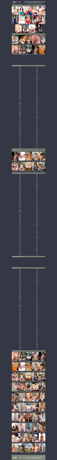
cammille (37, 77)
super (37, 240)
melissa (20, 114)
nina (20, 226)
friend (20, 91)
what (37, 142)
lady (37, 214)
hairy (37, 98)
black (37, 74)
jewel (20, 104)
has (36, 99)
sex (20, 126)
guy (20, 98)
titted (20, 139)
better (20, 73)
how (37, 101)
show (20, 128)
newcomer (37, 225)
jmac (37, 104)
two (36, 140)
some (20, 129)
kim (36, 213)
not (36, 226)
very (20, 141)
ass (36, 176)
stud (37, 239)
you (36, 253)
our (36, 228)
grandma (20, 204)
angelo (20, 176)
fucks (37, 201)
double (20, 88)
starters (20, 239)
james (37, 103)
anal (20, 175)
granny (37, 204)
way (20, 142)
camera (20, 77)
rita (36, 124)
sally (20, 125)
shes (37, 127)
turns (20, 140)
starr (37, 238)
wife (20, 251)
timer (37, 138)
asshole (37, 177)
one (20, 228)
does (37, 87)
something (36, 129)
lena (20, 216)
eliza (37, 88)
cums (20, 191)
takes (20, 241)
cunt (37, 191)
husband (37, 102)
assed (20, 177)
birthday (20, 74)
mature (20, 113)
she (20, 127)
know (20, 214)
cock (37, 187)
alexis (37, 66)
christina (37, 78)
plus (37, 229)
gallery (20, 202)
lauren (20, 215)
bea (20, 72)
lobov (37, 216)
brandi (20, 76)
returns (20, 124)
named (37, 116)
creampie (37, 189)
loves (20, 110)
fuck (20, 200)
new (20, 225)
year (20, 253)
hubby (20, 102)
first (20, 90)
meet (37, 113)
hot (20, 101)
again (20, 66)
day (36, 85)
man (37, 112)
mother (20, 116)
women (20, 252)
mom (20, 115)
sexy (37, 126)
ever (37, 89)
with (37, 251)
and (36, 175)
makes (20, 112)
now (20, 227)
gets (20, 203)
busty (37, 76)
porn (20, 123)
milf (36, 114)
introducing (20, 103)
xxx (36, 252)
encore (20, 89)
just (20, 213)
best (37, 72)
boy (36, 75)
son (20, 238)
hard (20, 99)
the (20, 136)
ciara (20, 187)
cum (37, 190)
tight (37, 137)
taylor (37, 241)
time (20, 138)
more (37, 115)
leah (37, 215)
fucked (37, 200)
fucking (20, 201)
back (20, 178)
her (20, 100)
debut (20, 86)
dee (36, 86)
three (20, 137)
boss (20, 75)
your (37, 254)
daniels (20, 85)
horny (37, 100)
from (37, 91)
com (37, 188)
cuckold (20, 190)
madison (37, 111)
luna (37, 110)
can (20, 78)
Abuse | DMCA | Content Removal (36, 458)
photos (20, 229)
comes (20, 189)
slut (36, 128)
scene (37, 125)
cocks (20, 188)
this (36, 136)
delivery (20, 87)
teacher (20, 135)
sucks (20, 240)
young (20, 254)
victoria (37, 141)
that (36, 135)
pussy (37, 123)
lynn (20, 111)
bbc (36, 178)
